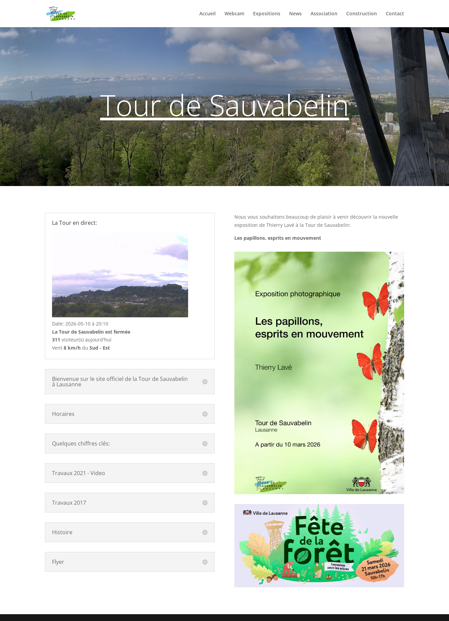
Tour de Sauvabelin (224, 104)
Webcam (234, 14)
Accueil (207, 14)
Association (324, 14)
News (295, 14)
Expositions (266, 14)
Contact (395, 14)
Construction (361, 14)
